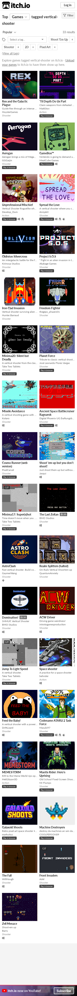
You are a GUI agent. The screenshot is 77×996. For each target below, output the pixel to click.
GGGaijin (7, 160)
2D (27, 47)
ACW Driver (47, 617)
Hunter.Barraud (10, 315)
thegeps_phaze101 (49, 311)
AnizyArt (43, 212)
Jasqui (42, 473)
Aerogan (7, 153)
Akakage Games (47, 263)
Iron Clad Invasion (13, 308)
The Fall (6, 875)
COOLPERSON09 (49, 834)
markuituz (7, 834)
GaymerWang (9, 573)
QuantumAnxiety (48, 573)
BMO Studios (46, 518)
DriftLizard (7, 727)
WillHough (8, 879)
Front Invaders (48, 875)
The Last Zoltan (49, 514)
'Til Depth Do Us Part (52, 101)
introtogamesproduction (52, 624)
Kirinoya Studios (11, 263)
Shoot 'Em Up (59, 39)
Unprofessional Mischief (17, 205)
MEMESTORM (11, 772)
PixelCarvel (8, 469)
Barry (5, 930)
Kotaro (5, 418)
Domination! (10, 617)
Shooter (9, 47)
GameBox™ (46, 153)
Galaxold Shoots (12, 827)
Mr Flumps (45, 782)
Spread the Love (49, 205)
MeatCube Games (49, 160)
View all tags (10, 53)
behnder (43, 676)
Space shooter (48, 669)
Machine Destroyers (52, 827)
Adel (41, 879)
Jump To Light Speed (15, 669)
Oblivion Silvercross (14, 256)
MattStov (44, 108)
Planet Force (47, 356)
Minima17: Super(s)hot (16, 514)
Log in (67, 5)
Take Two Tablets (11, 366)
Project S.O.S (47, 256)
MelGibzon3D (9, 779)
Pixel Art (45, 47)
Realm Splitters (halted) (53, 566)
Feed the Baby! (11, 720)
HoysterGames (10, 112)
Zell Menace (9, 923)
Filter (68, 15)
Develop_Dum (10, 212)
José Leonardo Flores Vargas (54, 363)
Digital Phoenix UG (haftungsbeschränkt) (57, 418)
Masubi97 (44, 727)
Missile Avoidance (13, 411)
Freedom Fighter (49, 308)
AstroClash (9, 566)
